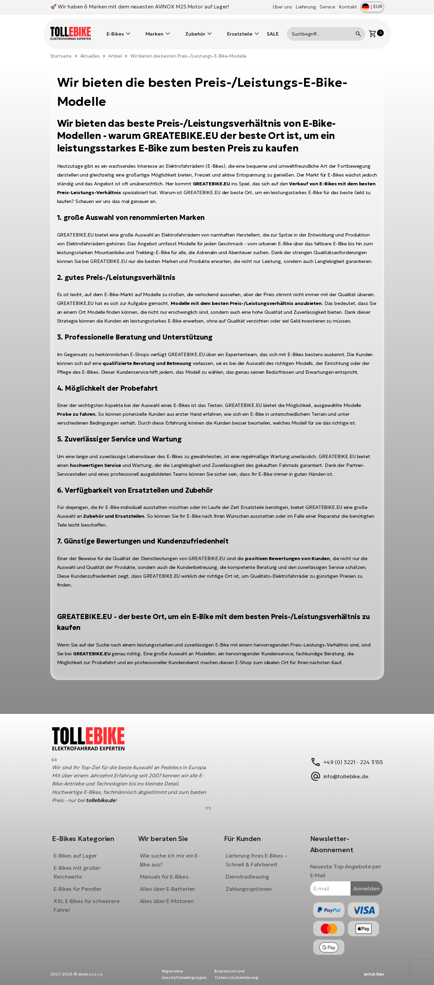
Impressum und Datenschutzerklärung (236, 974)
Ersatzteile (239, 29)
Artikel (115, 46)
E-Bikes (115, 29)
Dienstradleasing (247, 871)
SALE (273, 29)
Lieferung (306, 7)
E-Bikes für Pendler (83, 883)
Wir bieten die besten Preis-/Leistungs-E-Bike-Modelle (188, 46)
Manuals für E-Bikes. (167, 871)
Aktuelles (90, 46)
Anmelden (361, 883)
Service (327, 7)
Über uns (282, 7)
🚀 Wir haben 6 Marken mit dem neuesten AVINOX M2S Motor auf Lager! (139, 6)
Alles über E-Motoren (169, 895)
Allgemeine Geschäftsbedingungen (184, 974)
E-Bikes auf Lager (80, 850)
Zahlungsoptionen (248, 883)
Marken (155, 29)
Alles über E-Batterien (170, 883)
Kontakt (348, 7)
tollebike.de (123, 795)
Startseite (61, 46)
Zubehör (195, 29)
